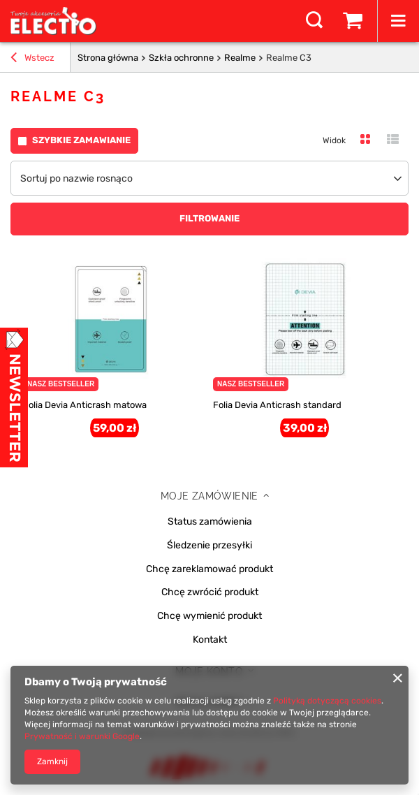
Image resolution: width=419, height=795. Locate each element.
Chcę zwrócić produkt (209, 592)
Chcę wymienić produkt (209, 616)
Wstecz (32, 59)
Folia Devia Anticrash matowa (85, 405)
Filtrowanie (209, 218)
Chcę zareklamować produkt (209, 569)
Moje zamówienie (209, 496)
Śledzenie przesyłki (209, 545)
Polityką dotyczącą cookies (327, 701)
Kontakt (210, 640)
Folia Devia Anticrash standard (277, 405)
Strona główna (108, 57)
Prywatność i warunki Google (82, 736)
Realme (240, 57)
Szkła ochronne (181, 57)
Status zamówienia (210, 521)
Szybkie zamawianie (81, 140)
